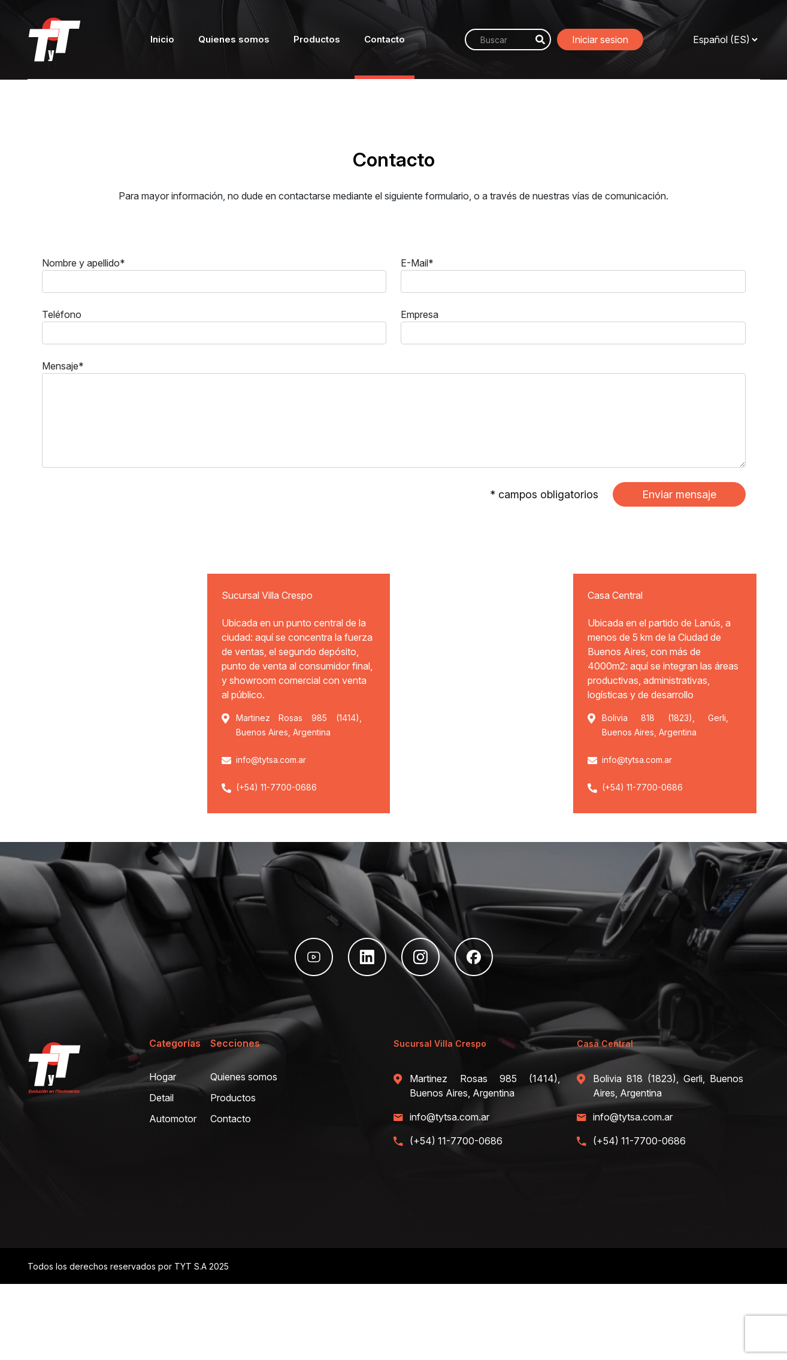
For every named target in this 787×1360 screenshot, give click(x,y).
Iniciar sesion (600, 40)
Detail (161, 1098)
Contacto (384, 39)
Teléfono (61, 314)
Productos (316, 39)
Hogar (162, 1077)
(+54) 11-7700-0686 (276, 787)
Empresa (419, 314)
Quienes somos (234, 39)
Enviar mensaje (679, 494)
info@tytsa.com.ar (271, 760)
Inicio (162, 39)
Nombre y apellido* (83, 263)
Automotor (172, 1119)
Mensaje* (63, 366)
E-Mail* (417, 263)
